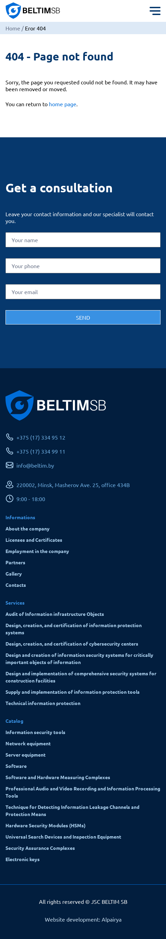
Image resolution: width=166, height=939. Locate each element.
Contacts (15, 585)
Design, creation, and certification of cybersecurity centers (71, 643)
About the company (27, 528)
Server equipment (25, 754)
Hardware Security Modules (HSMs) (45, 825)
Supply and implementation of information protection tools (72, 692)
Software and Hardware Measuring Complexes (57, 777)
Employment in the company (37, 551)
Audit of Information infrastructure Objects (54, 614)
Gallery (13, 573)
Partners (15, 562)
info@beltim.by (35, 465)
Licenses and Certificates (33, 540)
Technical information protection (42, 703)
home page (62, 103)
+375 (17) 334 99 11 (40, 451)
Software (16, 766)
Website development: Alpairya (83, 919)
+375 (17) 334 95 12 (40, 437)
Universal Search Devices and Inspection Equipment (63, 836)
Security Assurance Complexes (40, 848)
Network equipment (28, 743)
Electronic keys (22, 859)
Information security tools (35, 732)
